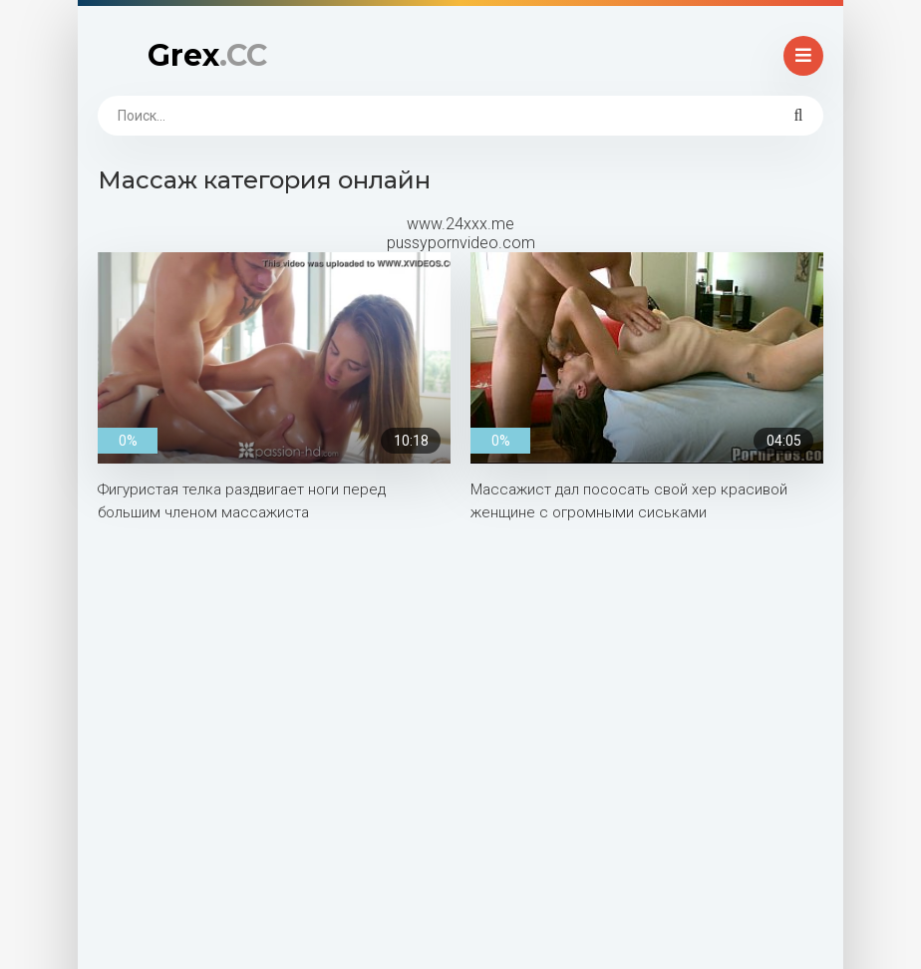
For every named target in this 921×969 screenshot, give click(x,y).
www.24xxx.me (460, 223)
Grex (207, 55)
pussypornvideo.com (461, 242)
